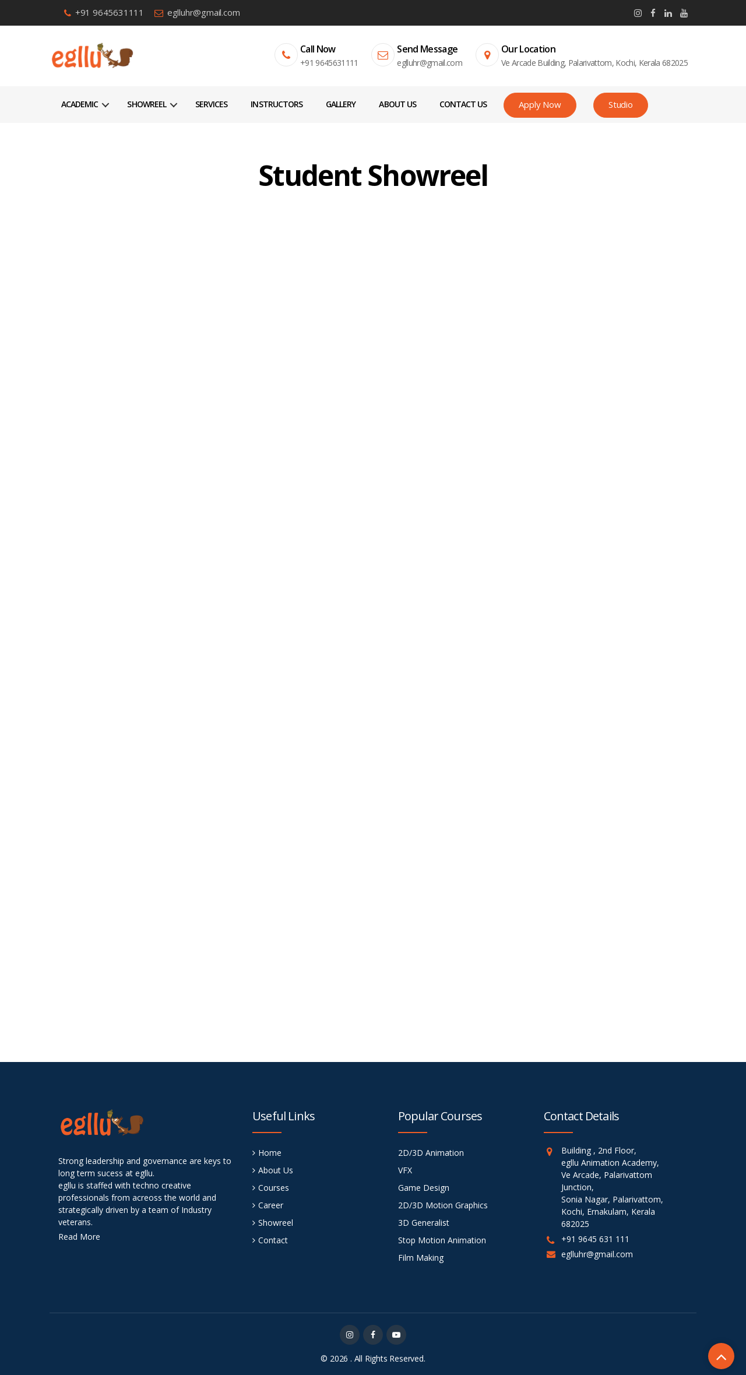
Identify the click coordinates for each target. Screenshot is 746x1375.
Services (211, 104)
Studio (620, 104)
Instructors (276, 104)
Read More (79, 1236)
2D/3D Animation (431, 1152)
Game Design (423, 1187)
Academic (79, 104)
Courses (273, 1187)
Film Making (421, 1257)
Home (269, 1152)
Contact (273, 1240)
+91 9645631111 (109, 12)
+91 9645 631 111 (595, 1238)
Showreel (146, 104)
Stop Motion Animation (442, 1240)
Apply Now (540, 104)
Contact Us (463, 104)
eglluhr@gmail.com (203, 12)
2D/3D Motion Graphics (443, 1205)
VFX (405, 1170)
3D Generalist (423, 1222)
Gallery (341, 104)
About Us (397, 104)
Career (270, 1205)
